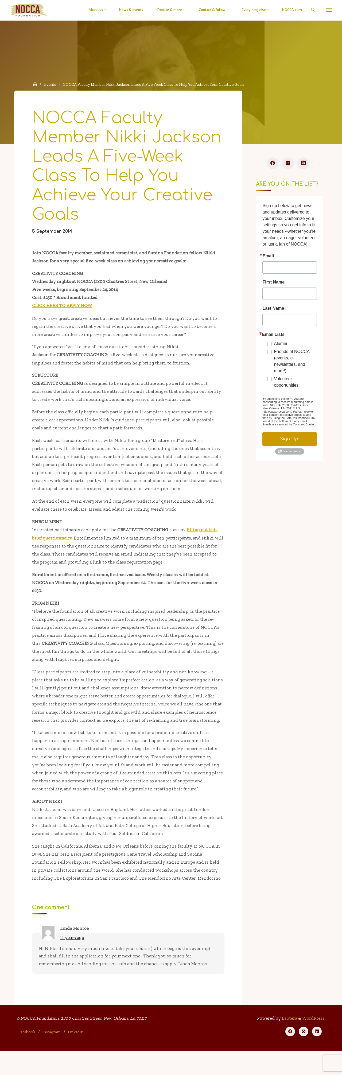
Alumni (280, 344)
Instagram (51, 1055)
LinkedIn (76, 1055)
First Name (273, 283)
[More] (328, 10)
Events (51, 84)
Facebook (27, 1055)
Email (268, 257)
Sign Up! (289, 440)
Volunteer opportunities (286, 383)
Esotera (289, 1042)
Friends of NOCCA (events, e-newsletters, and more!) (291, 362)
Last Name (273, 309)
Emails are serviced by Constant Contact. (289, 425)
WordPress (313, 1042)
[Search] (312, 10)
